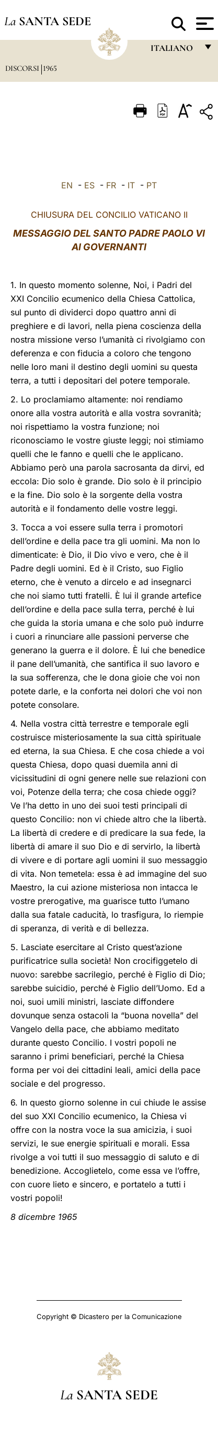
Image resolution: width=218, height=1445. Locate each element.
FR (111, 185)
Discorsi (23, 68)
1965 (50, 68)
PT (151, 185)
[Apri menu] (203, 24)
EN (67, 185)
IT (131, 185)
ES (89, 185)
